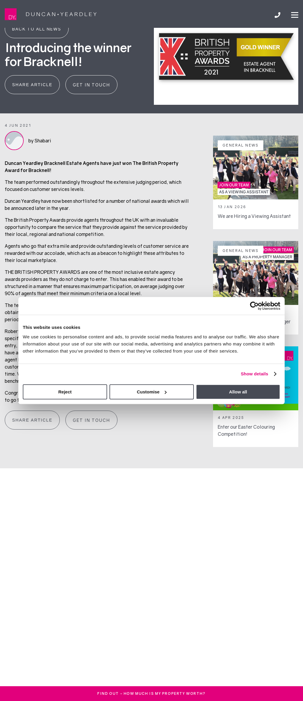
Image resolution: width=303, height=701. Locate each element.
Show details (254, 373)
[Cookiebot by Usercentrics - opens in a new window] (254, 305)
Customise (152, 391)
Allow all (238, 391)
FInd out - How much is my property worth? (151, 693)
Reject (65, 391)
